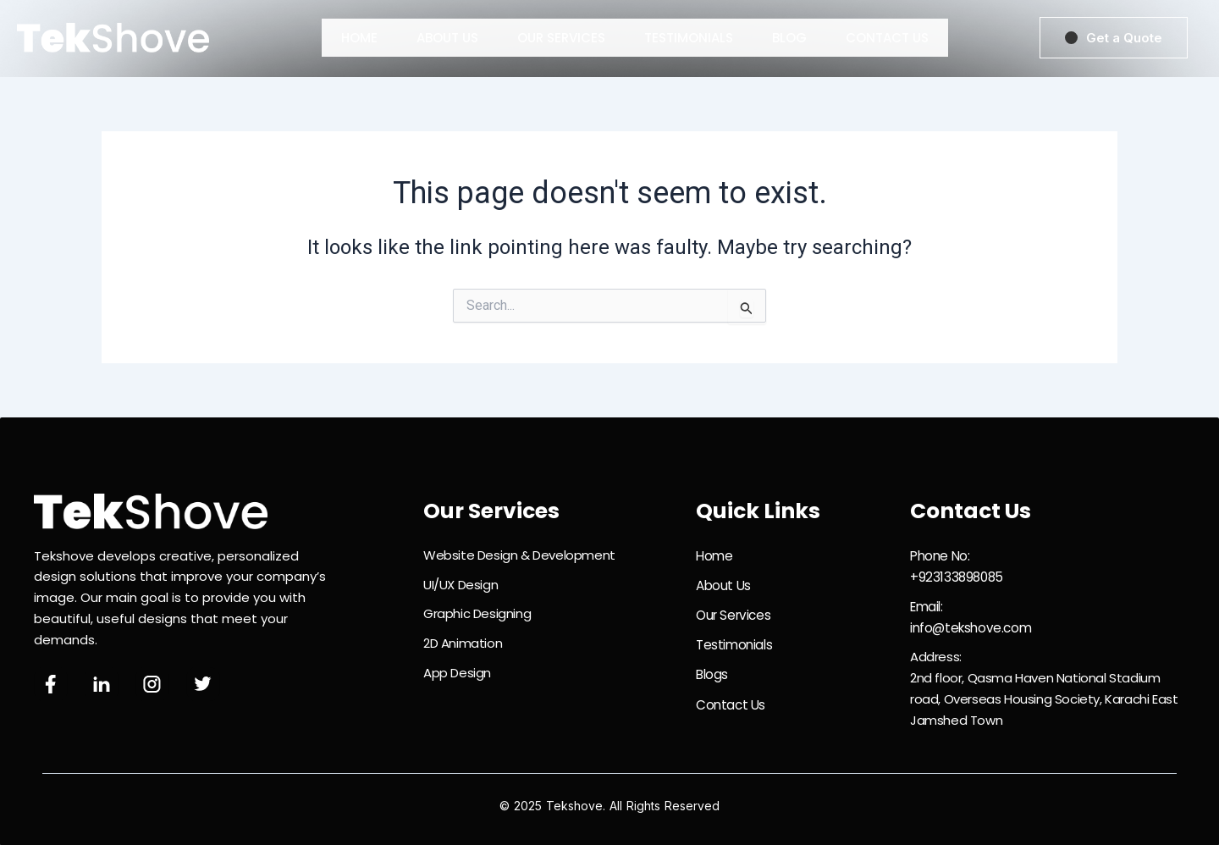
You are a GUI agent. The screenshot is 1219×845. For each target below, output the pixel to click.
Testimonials (688, 38)
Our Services (561, 38)
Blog (789, 38)
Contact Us (887, 38)
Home (359, 38)
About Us (447, 38)
